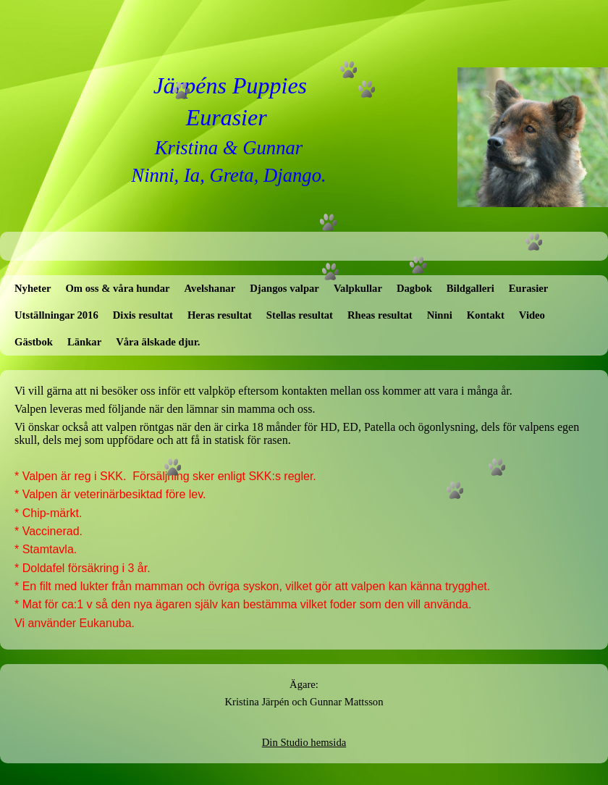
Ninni (439, 315)
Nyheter (32, 288)
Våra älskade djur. (158, 342)
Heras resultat (219, 315)
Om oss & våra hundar (117, 288)
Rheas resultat (380, 315)
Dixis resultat (143, 315)
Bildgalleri (470, 288)
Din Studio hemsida (304, 742)
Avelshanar (210, 288)
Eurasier (529, 288)
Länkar (84, 342)
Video (532, 315)
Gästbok (33, 342)
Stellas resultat (299, 315)
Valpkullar (358, 288)
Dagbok (414, 288)
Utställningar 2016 (56, 315)
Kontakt (485, 315)
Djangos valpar (284, 288)
